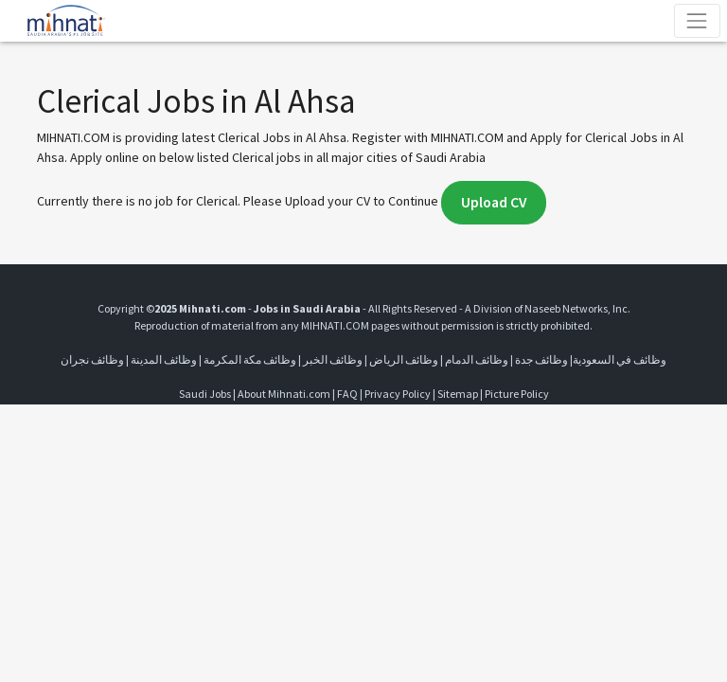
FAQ (347, 393)
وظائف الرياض (403, 359)
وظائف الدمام (476, 359)
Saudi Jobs (205, 393)
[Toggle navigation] (697, 20)
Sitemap (457, 393)
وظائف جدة (541, 359)
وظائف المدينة (164, 359)
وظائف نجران (92, 359)
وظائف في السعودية (619, 359)
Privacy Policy (397, 393)
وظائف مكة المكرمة (250, 359)
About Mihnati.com (285, 393)
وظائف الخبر (333, 359)
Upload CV (493, 202)
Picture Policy (517, 393)
